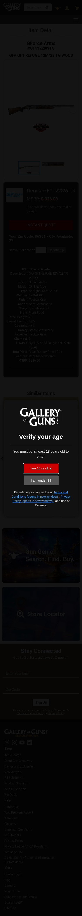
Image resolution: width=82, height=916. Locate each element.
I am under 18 (41, 480)
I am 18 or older (41, 468)
